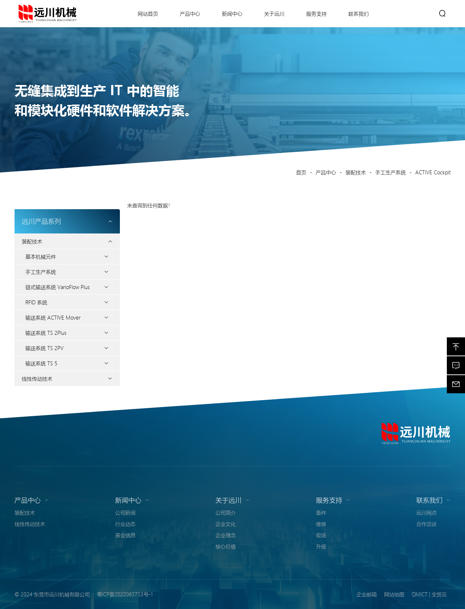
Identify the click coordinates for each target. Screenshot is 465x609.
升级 (321, 546)
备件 (321, 512)
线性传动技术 (37, 378)
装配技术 (355, 172)
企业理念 (225, 535)
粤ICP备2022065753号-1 (125, 594)
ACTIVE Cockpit (432, 172)
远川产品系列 (67, 221)
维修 (321, 523)
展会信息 (125, 535)
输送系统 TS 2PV (44, 348)
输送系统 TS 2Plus (45, 332)
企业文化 (225, 523)
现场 (321, 535)
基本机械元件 (40, 256)
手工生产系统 (390, 172)
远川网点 (426, 512)
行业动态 (125, 523)
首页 (301, 172)
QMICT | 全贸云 (429, 594)
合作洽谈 (426, 523)
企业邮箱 (366, 594)
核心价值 (225, 546)
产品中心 (326, 172)
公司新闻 (125, 512)
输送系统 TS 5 (41, 363)
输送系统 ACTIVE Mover (53, 317)
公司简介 (225, 512)
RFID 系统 (36, 302)
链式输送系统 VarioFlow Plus (57, 287)
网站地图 (394, 594)
